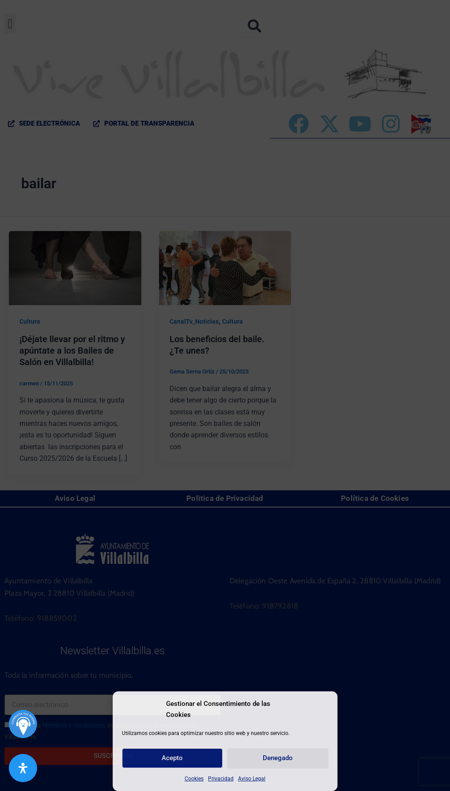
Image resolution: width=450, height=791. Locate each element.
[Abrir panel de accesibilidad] (23, 768)
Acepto (172, 758)
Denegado (278, 758)
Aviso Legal (251, 779)
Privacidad (221, 779)
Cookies (194, 779)
